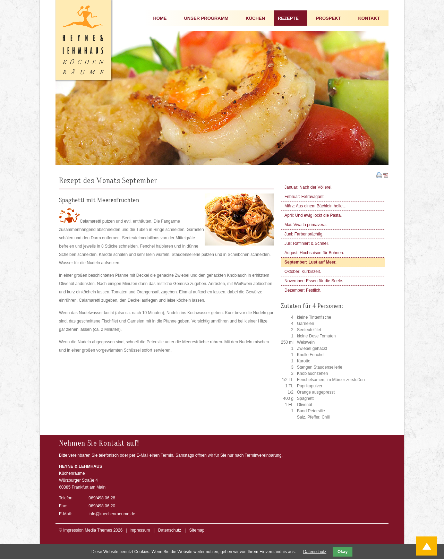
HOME (159, 18)
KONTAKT (369, 18)
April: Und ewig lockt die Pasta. (313, 215)
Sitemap (196, 530)
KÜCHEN (255, 18)
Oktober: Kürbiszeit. (302, 271)
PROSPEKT (328, 18)
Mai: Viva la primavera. (305, 224)
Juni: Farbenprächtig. (304, 234)
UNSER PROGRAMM (206, 18)
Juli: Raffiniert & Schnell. (307, 243)
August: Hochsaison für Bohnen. (314, 252)
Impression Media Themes (87, 530)
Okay (343, 551)
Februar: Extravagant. (304, 196)
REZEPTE (288, 18)
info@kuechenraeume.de (111, 513)
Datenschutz (169, 530)
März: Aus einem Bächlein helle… (315, 206)
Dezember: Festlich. (303, 290)
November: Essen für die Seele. (313, 280)
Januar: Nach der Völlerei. (308, 187)
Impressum (139, 530)
